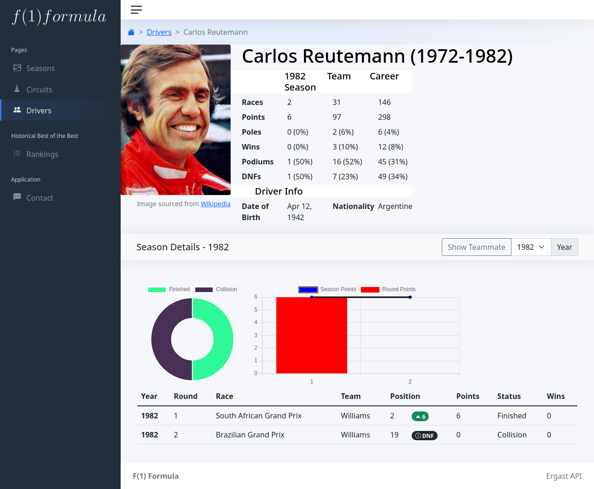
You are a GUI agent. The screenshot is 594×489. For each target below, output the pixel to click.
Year (564, 247)
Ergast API (564, 476)
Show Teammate (476, 247)
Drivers (159, 32)
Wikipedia (216, 203)
